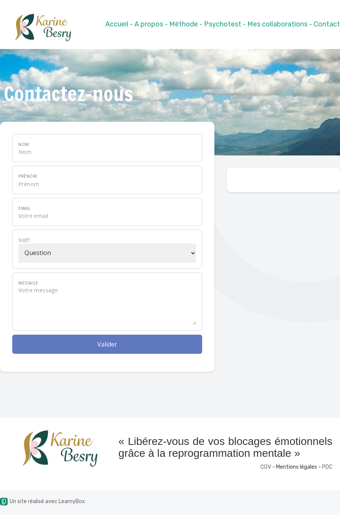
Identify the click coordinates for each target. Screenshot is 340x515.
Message (28, 283)
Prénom (27, 176)
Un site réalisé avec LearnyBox (42, 501)
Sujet (24, 240)
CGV (265, 467)
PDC (327, 467)
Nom (23, 144)
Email (24, 208)
